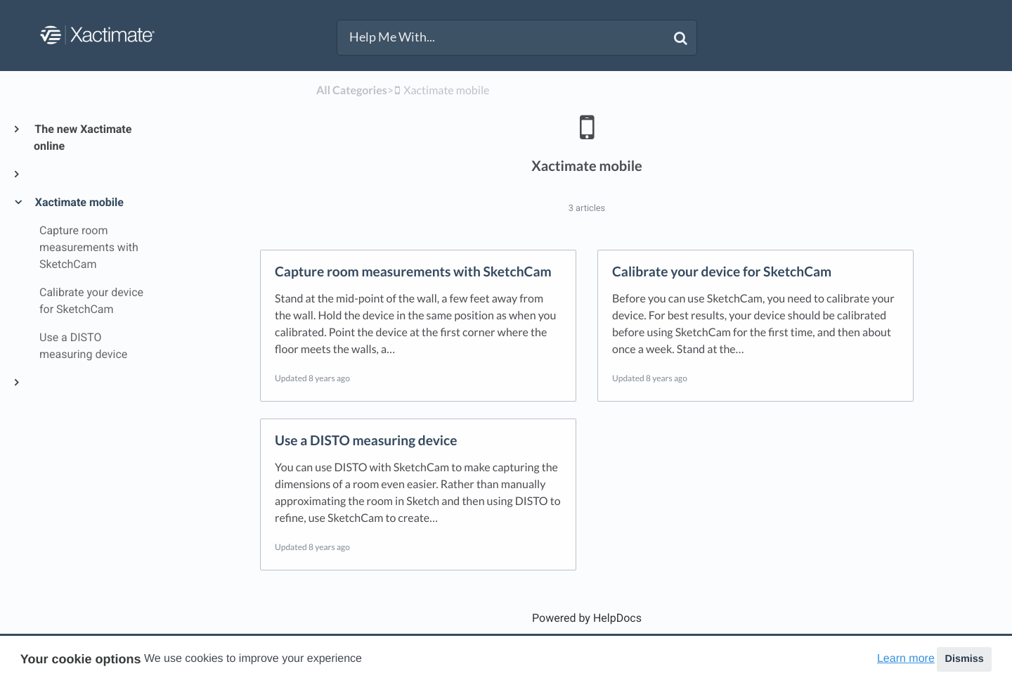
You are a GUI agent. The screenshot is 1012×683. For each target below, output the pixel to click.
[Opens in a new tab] (587, 618)
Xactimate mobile (79, 202)
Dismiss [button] (964, 659)
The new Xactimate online (82, 137)
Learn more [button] (906, 659)
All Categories (351, 90)
